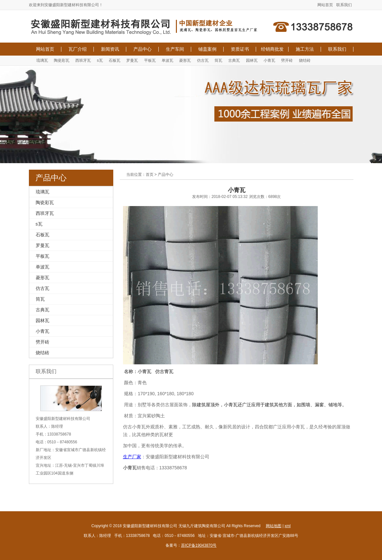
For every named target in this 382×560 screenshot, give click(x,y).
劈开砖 (287, 60)
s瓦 (100, 60)
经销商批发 (272, 49)
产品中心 (142, 49)
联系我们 (344, 5)
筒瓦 (218, 60)
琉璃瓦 (42, 60)
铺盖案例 (207, 49)
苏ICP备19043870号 (198, 545)
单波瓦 (167, 60)
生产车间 (175, 49)
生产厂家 (132, 456)
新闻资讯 (110, 49)
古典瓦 (234, 60)
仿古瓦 (203, 60)
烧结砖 (305, 60)
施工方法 (305, 49)
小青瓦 (269, 60)
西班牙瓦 (83, 60)
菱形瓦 (185, 60)
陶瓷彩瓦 (61, 60)
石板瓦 (114, 60)
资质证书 (240, 49)
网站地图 (273, 526)
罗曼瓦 (132, 60)
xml (288, 526)
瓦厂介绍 (77, 49)
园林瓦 (252, 60)
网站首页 (325, 5)
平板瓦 (150, 60)
